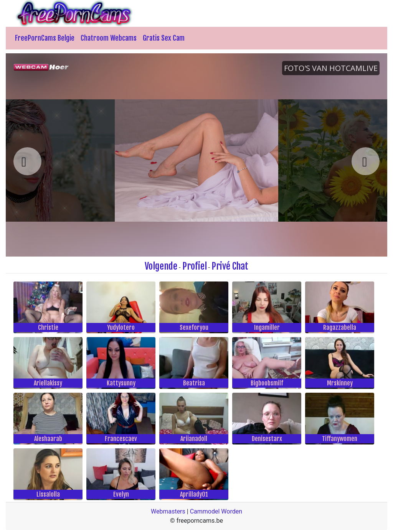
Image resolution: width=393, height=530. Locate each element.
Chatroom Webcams (109, 38)
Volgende (161, 266)
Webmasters (168, 511)
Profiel (194, 266)
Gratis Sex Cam (164, 38)
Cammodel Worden (216, 511)
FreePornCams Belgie (44, 38)
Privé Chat (229, 266)
